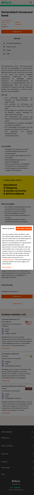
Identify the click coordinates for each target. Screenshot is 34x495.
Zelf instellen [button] (7, 267)
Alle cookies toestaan (24, 228)
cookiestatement (8, 259)
